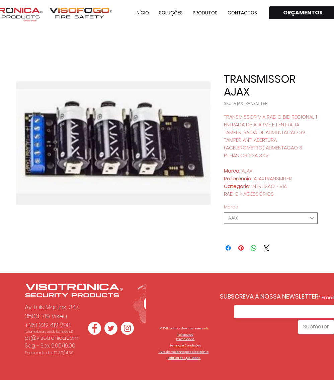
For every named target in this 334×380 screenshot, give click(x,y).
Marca (231, 207)
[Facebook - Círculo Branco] (94, 328)
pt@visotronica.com (51, 338)
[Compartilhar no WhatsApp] (254, 248)
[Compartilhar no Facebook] (228, 248)
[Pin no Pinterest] (241, 248)
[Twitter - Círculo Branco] (110, 328)
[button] (171, 12)
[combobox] (271, 218)
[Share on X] (266, 248)
